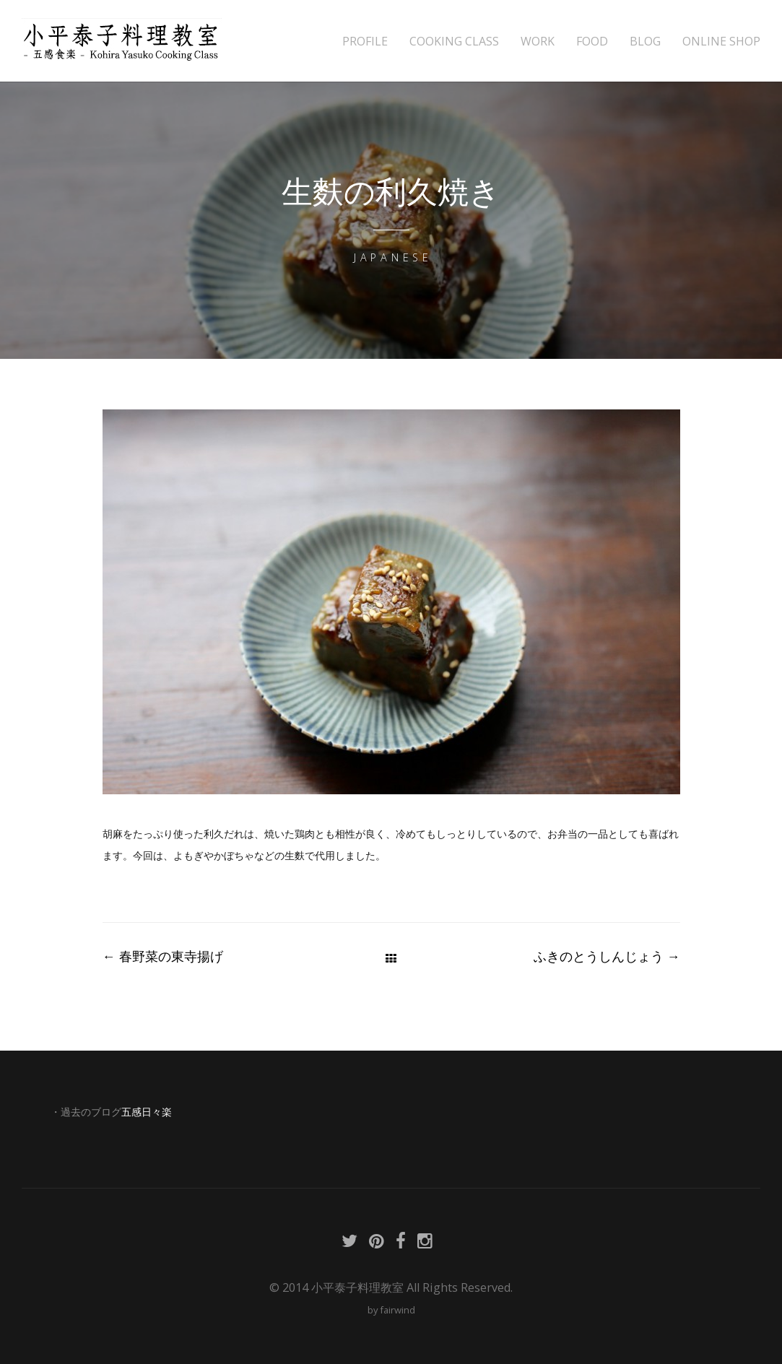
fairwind (397, 1309)
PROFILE (365, 41)
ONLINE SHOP (721, 41)
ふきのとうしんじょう (607, 956)
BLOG (645, 41)
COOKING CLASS (454, 41)
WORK (538, 41)
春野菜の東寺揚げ (163, 956)
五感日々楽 (146, 1111)
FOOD (592, 41)
